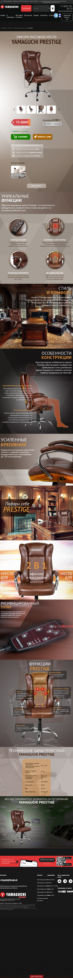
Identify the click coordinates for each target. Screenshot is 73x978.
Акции (2, 15)
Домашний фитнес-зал (67, 17)
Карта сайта (50, 895)
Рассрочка (28, 15)
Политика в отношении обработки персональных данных (13, 887)
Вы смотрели (36, 976)
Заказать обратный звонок (65, 11)
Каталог (49, 882)
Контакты (43, 15)
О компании (10, 16)
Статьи (51, 15)
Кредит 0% (50, 889)
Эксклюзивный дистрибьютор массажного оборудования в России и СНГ (54, 2)
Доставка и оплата (19, 16)
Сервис (36, 15)
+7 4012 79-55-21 (66, 7)
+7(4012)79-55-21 (8, 880)
